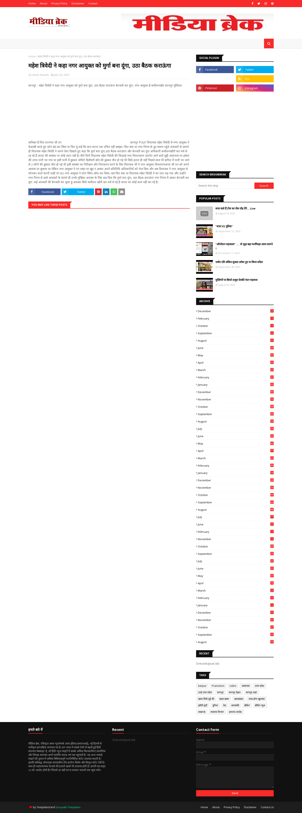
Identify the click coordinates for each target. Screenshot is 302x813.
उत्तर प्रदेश (259, 686)
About (43, 3)
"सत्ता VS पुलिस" (224, 226)
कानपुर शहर (251, 692)
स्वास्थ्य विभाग (217, 712)
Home (32, 3)
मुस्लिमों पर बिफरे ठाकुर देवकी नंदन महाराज (236, 280)
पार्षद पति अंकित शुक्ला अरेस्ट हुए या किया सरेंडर (239, 262)
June (236, 348)
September (236, 333)
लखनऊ (201, 712)
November (236, 399)
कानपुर (220, 692)
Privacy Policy (59, 3)
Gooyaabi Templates (67, 807)
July (236, 429)
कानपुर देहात (235, 692)
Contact (93, 3)
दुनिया (215, 705)
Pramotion (218, 686)
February (236, 318)
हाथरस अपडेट (235, 712)
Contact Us (267, 807)
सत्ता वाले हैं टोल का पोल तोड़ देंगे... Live (235, 208)
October (236, 326)
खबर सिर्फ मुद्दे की (206, 699)
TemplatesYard (45, 807)
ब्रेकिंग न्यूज (260, 705)
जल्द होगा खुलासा (257, 699)
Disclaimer (78, 3)
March (236, 370)
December (236, 311)
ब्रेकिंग (247, 705)
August (236, 340)
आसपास (246, 686)
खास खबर (224, 699)
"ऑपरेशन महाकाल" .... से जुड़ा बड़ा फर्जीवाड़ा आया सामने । (244, 246)
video (233, 686)
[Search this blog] (225, 186)
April (236, 362)
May (236, 355)
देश (224, 705)
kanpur (202, 686)
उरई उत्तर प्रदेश (205, 692)
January (236, 385)
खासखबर (238, 699)
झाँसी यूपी (202, 705)
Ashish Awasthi (40, 75)
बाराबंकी (235, 705)
